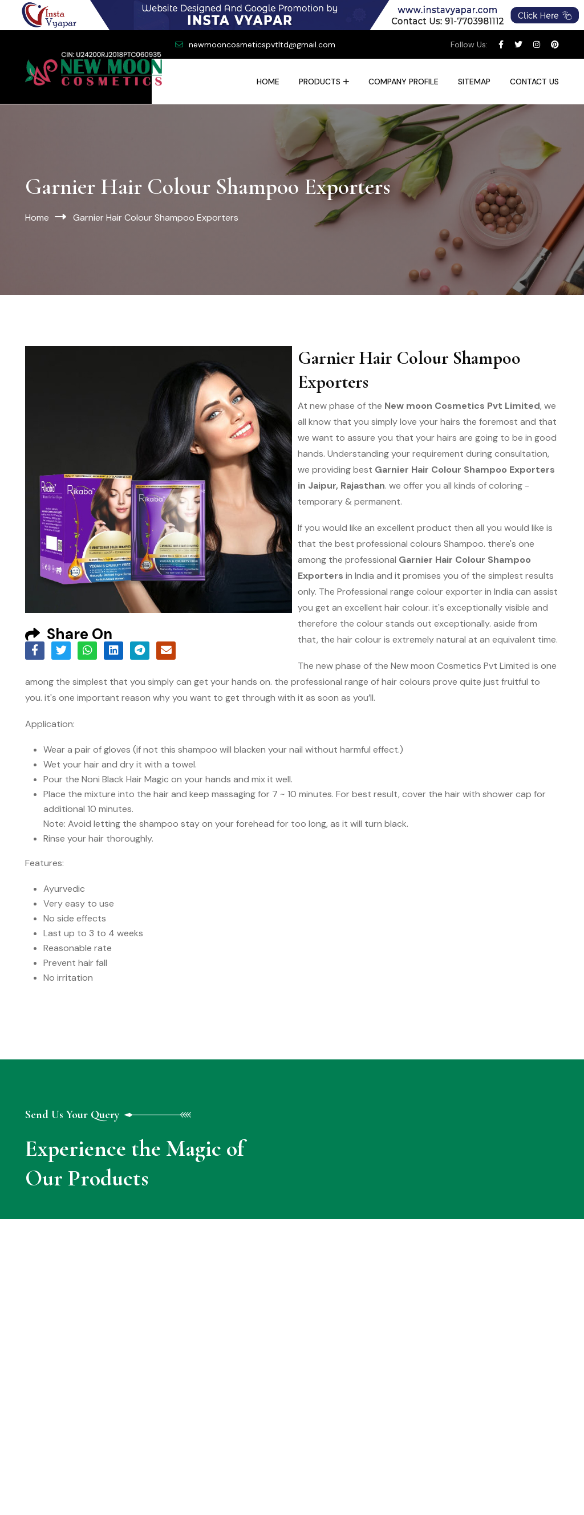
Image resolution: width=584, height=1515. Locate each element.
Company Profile (403, 81)
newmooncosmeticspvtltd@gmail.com (262, 44)
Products (319, 81)
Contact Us (534, 81)
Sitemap (474, 81)
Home (268, 81)
